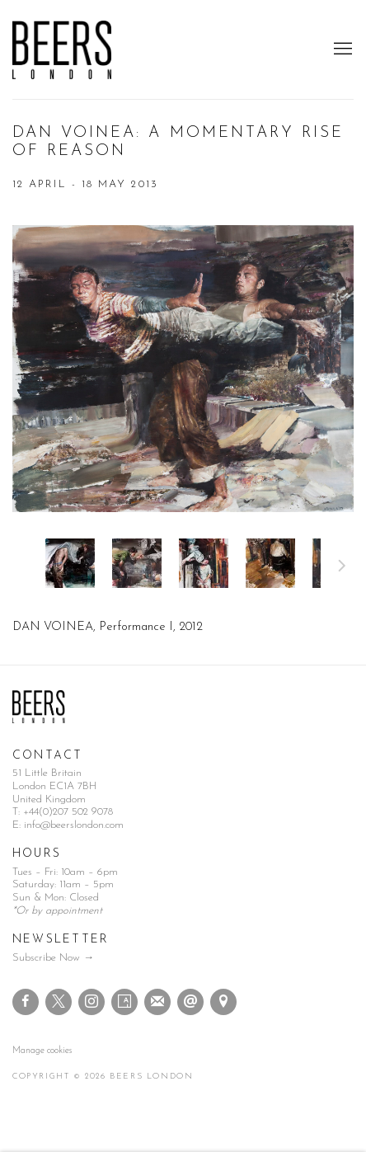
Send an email (190, 1002)
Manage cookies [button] (42, 1051)
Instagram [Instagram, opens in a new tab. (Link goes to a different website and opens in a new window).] (91, 1002)
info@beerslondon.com (74, 825)
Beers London (61, 49)
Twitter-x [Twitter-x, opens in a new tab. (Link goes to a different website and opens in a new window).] (58, 1002)
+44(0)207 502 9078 (68, 811)
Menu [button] (341, 49)
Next (342, 568)
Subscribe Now (46, 957)
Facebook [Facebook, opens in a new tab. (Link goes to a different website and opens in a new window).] (25, 1002)
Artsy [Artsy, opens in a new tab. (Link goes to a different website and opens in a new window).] (124, 1002)
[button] (70, 563)
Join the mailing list (157, 1002)
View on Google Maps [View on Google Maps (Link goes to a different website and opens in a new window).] (223, 1002)
